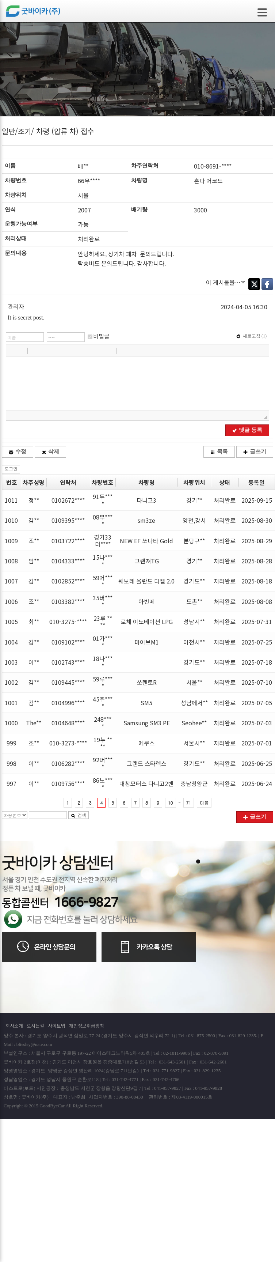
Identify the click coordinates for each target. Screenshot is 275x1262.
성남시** (194, 621)
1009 (11, 540)
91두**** (102, 500)
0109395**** (68, 520)
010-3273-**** (68, 742)
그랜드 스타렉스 (147, 763)
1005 (11, 621)
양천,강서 (194, 520)
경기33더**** (102, 540)
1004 (11, 642)
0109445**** (68, 682)
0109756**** (68, 783)
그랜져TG (146, 560)
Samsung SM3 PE (146, 722)
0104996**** (68, 702)
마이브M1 (146, 642)
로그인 (11, 468)
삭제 (50, 451)
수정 (17, 451)
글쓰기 (254, 451)
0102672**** (68, 500)
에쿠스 (146, 742)
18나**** (102, 662)
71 (188, 803)
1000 (11, 722)
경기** (194, 500)
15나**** (102, 560)
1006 (11, 601)
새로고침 (251, 336)
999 (11, 742)
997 (11, 783)
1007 (11, 581)
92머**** (102, 763)
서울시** (194, 742)
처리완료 (225, 500)
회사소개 (14, 1025)
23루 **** (102, 622)
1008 (11, 560)
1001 (11, 702)
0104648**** (68, 722)
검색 (78, 815)
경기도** (194, 581)
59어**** (102, 581)
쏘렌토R (147, 682)
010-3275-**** (68, 621)
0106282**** (68, 763)
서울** (194, 682)
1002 (11, 682)
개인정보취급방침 (86, 1025)
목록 (219, 451)
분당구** (194, 540)
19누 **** (102, 743)
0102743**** (68, 662)
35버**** (102, 601)
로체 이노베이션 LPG (147, 621)
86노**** (102, 783)
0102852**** (68, 581)
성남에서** (194, 702)
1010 (11, 520)
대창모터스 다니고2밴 (146, 783)
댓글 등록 (247, 430)
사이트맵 (56, 1025)
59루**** (102, 682)
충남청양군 (194, 783)
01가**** (102, 642)
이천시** (194, 642)
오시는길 (35, 1025)
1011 (11, 500)
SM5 (146, 702)
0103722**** (68, 540)
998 (11, 763)
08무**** (102, 520)
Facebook (267, 284)
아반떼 (146, 601)
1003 (11, 662)
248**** (102, 722)
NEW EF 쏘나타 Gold (146, 540)
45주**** (102, 702)
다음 (204, 803)
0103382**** (68, 601)
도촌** (194, 601)
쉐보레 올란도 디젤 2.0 (146, 581)
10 (170, 803)
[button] (12, 350)
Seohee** (194, 722)
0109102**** (68, 642)
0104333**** (68, 560)
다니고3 (146, 500)
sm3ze (146, 520)
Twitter (254, 284)
